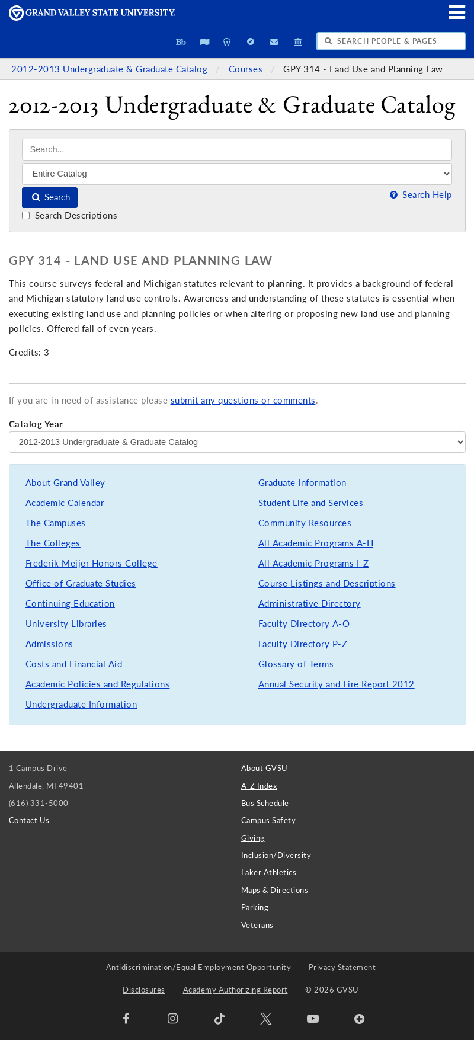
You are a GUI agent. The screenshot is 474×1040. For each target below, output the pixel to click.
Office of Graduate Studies (80, 583)
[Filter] (237, 173)
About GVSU (264, 768)
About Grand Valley (65, 483)
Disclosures (144, 989)
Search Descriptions (69, 215)
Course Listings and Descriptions (327, 583)
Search (50, 197)
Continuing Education (70, 604)
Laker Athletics (269, 872)
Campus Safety (268, 820)
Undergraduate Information (81, 704)
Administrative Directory (309, 604)
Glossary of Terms (296, 664)
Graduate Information (302, 483)
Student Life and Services (311, 503)
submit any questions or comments (243, 400)
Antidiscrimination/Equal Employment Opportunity (199, 967)
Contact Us (29, 820)
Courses (247, 69)
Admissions (49, 644)
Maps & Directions (275, 890)
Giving (253, 838)
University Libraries (66, 624)
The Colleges (53, 543)
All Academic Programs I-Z (313, 563)
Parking (255, 907)
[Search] (237, 150)
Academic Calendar (64, 503)
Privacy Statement (342, 967)
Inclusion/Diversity (276, 855)
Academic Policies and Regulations (97, 684)
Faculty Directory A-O (304, 624)
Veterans (257, 925)
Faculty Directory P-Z (303, 644)
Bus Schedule (265, 803)
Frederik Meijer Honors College (91, 563)
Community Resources (305, 523)
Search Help (419, 195)
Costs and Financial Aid (74, 664)
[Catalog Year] (237, 442)
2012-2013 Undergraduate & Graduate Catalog (110, 69)
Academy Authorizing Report (235, 989)
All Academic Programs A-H (316, 543)
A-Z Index (259, 786)
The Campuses (55, 523)
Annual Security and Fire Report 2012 (336, 684)
